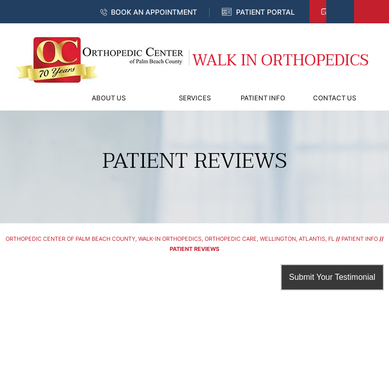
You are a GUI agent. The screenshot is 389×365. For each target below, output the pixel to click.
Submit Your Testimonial (332, 277)
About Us (109, 98)
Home (36, 98)
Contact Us (334, 98)
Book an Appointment (154, 12)
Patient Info (263, 98)
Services (195, 98)
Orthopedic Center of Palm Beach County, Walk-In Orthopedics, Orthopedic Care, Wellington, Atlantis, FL (170, 238)
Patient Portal (265, 12)
